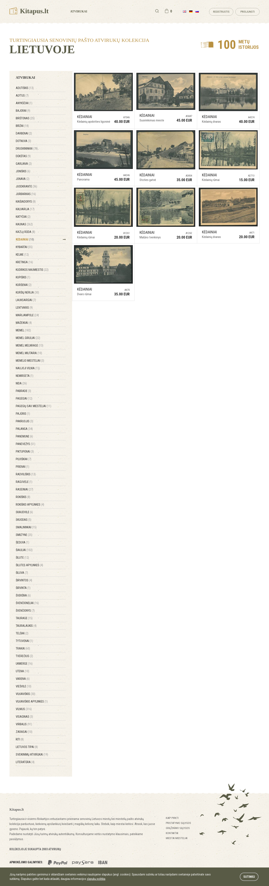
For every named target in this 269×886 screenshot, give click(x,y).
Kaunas (24, 224)
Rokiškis (23, 497)
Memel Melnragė (29, 345)
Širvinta (23, 588)
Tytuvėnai (24, 641)
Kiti (20, 739)
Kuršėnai (24, 285)
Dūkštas (23, 156)
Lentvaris (24, 307)
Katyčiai (23, 216)
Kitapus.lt (29, 11)
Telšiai (22, 633)
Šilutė (22, 557)
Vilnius (24, 709)
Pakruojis (24, 421)
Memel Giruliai (28, 338)
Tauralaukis (26, 625)
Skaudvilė (24, 512)
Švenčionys (25, 610)
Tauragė (24, 618)
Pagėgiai (24, 398)
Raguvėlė (24, 482)
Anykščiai (24, 103)
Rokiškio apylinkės (30, 504)
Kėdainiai (25, 239)
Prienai (22, 466)
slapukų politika (96, 879)
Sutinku (249, 876)
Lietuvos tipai (27, 747)
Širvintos (24, 580)
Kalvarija (25, 209)
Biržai (22, 126)
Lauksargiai (26, 300)
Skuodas (23, 519)
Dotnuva (23, 141)
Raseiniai (24, 489)
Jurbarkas (26, 194)
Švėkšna (23, 595)
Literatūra (25, 762)
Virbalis (24, 724)
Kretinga (24, 262)
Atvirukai (78, 11)
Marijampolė (27, 315)
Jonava (22, 179)
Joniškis (23, 171)
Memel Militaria (29, 353)
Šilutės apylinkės (29, 565)
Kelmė (22, 254)
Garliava (24, 163)
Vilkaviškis (25, 694)
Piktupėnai (25, 451)
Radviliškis (26, 474)
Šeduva (22, 542)
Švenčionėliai (27, 603)
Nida (21, 383)
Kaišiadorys (26, 201)
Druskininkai (27, 148)
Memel (23, 330)
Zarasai (24, 731)
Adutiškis (25, 88)
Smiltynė (24, 535)
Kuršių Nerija (27, 292)
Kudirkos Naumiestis (32, 269)
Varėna (23, 678)
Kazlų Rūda (25, 232)
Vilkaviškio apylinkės (32, 701)
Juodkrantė (26, 186)
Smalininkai (26, 527)
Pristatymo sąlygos (178, 823)
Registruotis (221, 11)
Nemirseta (24, 375)
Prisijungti (247, 11)
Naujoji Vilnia (28, 368)
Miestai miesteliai (176, 838)
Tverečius (24, 656)
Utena (22, 671)
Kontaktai (172, 833)
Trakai (23, 648)
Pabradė (23, 391)
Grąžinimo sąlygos (178, 828)
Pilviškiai (23, 459)
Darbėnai (24, 133)
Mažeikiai (24, 322)
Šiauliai (24, 550)
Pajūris (23, 413)
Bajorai (23, 110)
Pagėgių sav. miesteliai (33, 406)
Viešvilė (23, 686)
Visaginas (24, 716)
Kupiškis (23, 277)
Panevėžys (25, 444)
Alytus (22, 95)
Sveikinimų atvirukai (32, 754)
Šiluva (22, 572)
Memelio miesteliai (30, 360)
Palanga (24, 428)
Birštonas (25, 118)
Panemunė (24, 436)
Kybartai (24, 247)
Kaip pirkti (172, 818)
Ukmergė (24, 663)
